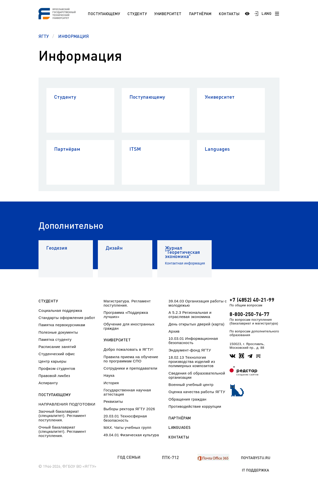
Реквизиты (113, 401)
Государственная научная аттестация (127, 392)
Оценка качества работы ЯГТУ (196, 392)
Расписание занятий (57, 347)
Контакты (229, 13)
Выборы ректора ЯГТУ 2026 (129, 409)
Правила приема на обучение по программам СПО (131, 359)
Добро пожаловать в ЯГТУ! (129, 349)
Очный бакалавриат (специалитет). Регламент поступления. (62, 431)
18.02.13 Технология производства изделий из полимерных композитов (191, 361)
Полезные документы (58, 332)
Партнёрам (200, 13)
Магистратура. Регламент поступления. (127, 303)
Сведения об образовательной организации (196, 375)
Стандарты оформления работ (67, 318)
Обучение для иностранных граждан (129, 326)
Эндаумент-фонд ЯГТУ (189, 350)
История (111, 383)
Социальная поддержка (60, 310)
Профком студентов (57, 368)
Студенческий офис (57, 354)
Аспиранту (48, 383)
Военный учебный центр (190, 384)
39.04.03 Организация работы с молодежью (197, 303)
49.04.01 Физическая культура (131, 435)
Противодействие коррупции (194, 406)
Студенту (137, 13)
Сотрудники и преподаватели (131, 368)
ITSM (135, 149)
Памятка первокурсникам (62, 325)
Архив (174, 331)
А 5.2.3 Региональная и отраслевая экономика (189, 314)
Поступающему (104, 13)
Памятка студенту (55, 339)
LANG (266, 13)
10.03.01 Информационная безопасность (193, 340)
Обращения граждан (187, 399)
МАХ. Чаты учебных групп (127, 427)
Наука (109, 375)
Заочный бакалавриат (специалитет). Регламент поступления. (62, 415)
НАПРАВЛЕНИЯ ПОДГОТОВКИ (67, 404)
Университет (168, 13)
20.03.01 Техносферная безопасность (125, 418)
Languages (217, 149)
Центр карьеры (52, 361)
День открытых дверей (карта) (196, 324)
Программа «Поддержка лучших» (126, 314)
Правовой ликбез (54, 376)
